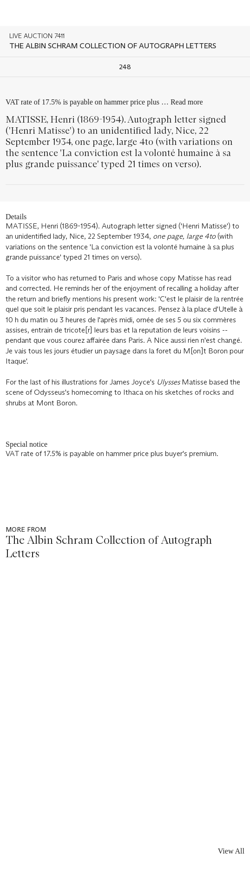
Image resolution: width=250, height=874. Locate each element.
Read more (187, 102)
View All (231, 851)
